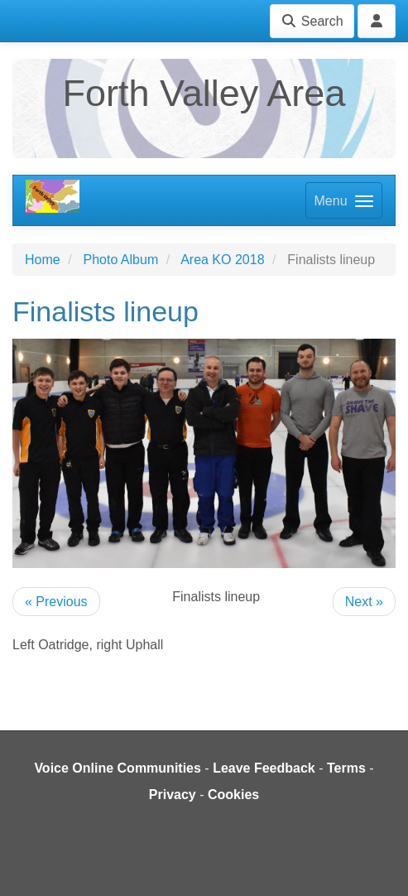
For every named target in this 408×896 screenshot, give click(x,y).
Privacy (172, 795)
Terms (346, 768)
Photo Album (120, 260)
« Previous (56, 602)
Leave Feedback (264, 768)
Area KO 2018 (222, 260)
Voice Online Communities (117, 768)
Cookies (233, 795)
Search (312, 21)
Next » (364, 602)
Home (42, 260)
